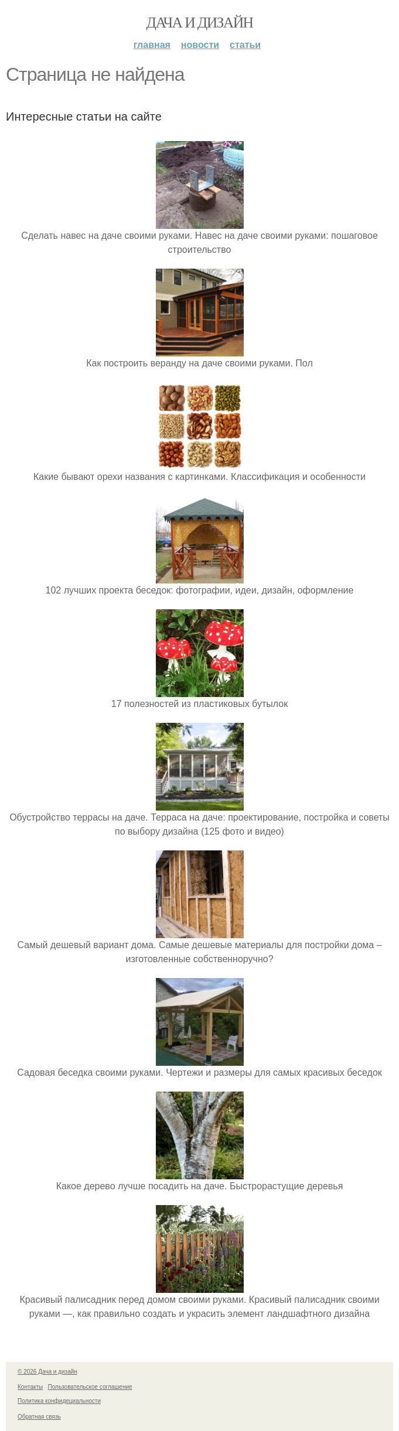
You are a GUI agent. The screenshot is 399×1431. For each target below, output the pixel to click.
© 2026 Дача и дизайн (47, 1371)
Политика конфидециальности (59, 1401)
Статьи (245, 45)
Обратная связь (39, 1416)
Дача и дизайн (199, 22)
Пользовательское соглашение (90, 1387)
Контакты (30, 1387)
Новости (200, 45)
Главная (152, 45)
